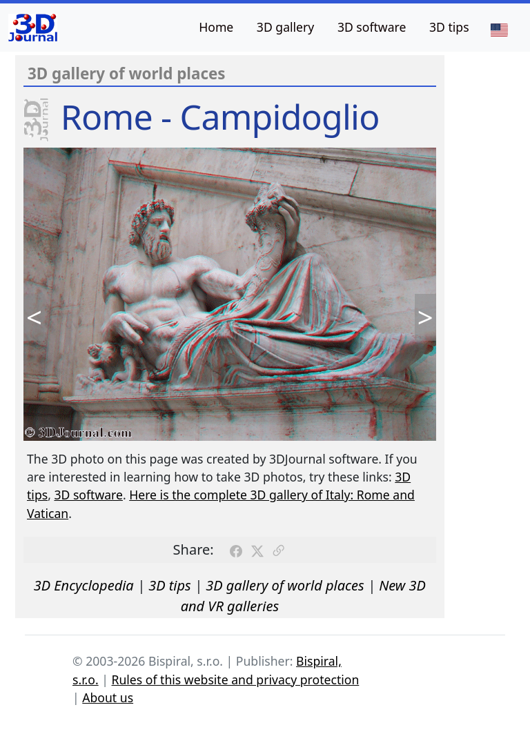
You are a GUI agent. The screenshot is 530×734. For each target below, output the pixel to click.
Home (216, 27)
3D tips (449, 27)
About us (107, 697)
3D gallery (285, 27)
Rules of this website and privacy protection (236, 679)
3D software (371, 27)
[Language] (499, 28)
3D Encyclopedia (84, 585)
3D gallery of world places (285, 585)
